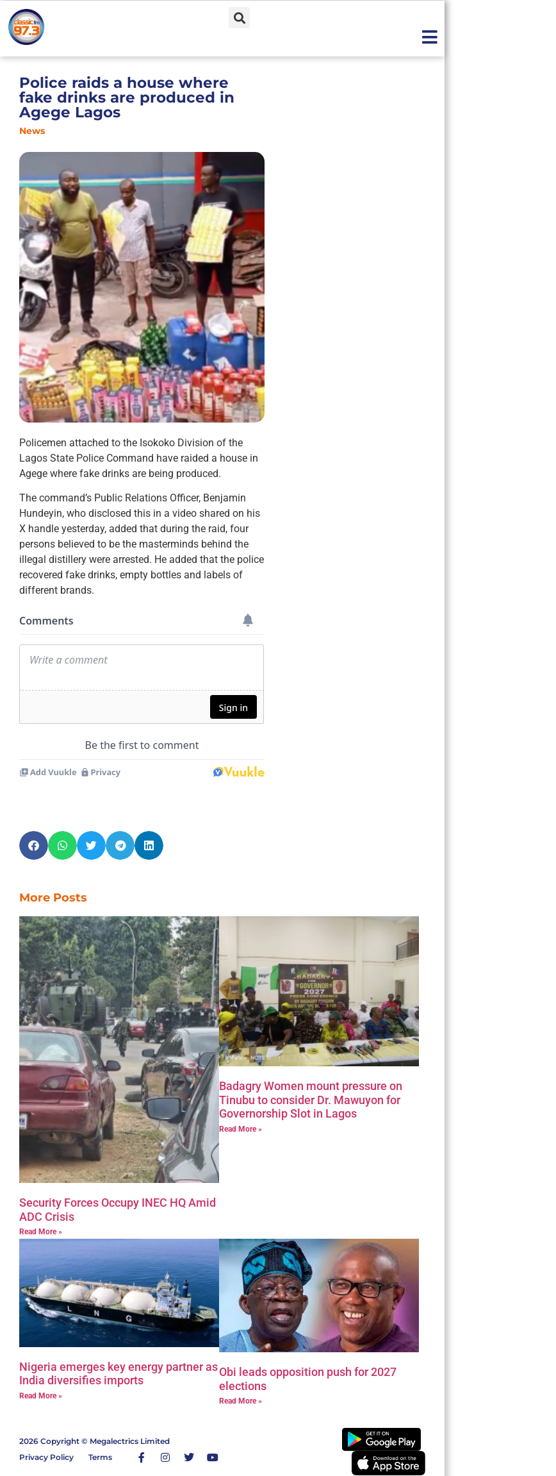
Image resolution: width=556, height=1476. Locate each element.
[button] (239, 17)
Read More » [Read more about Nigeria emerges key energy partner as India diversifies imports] (40, 1395)
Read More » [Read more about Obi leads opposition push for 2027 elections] (240, 1400)
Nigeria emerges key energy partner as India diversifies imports (118, 1374)
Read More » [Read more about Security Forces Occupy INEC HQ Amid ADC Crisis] (40, 1231)
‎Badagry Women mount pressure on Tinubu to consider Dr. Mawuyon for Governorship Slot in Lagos (310, 1099)
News (32, 131)
